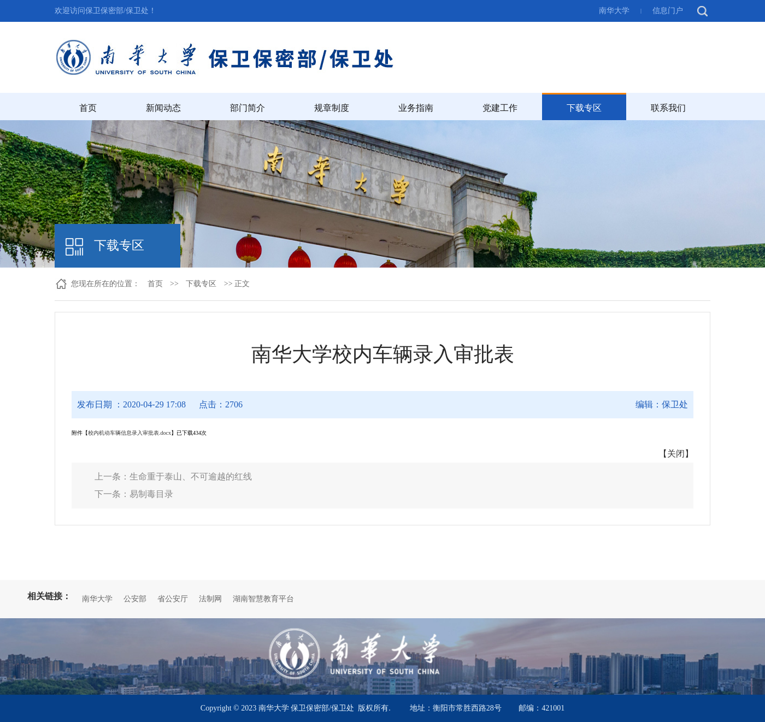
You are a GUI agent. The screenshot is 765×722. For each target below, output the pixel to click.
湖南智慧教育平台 (263, 599)
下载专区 (584, 108)
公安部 (134, 599)
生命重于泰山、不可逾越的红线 (191, 476)
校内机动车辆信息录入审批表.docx (129, 433)
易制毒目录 (151, 494)
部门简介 (247, 108)
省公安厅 (172, 599)
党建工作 (499, 108)
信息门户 (667, 11)
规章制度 (331, 108)
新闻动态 (163, 108)
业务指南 (415, 108)
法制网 (210, 599)
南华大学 (614, 11)
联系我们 (668, 108)
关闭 (676, 453)
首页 (88, 108)
